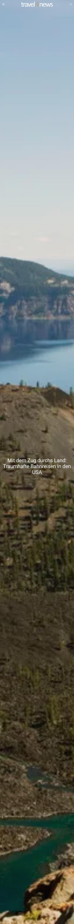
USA (37, 454)
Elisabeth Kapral (31, 479)
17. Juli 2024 (45, 479)
